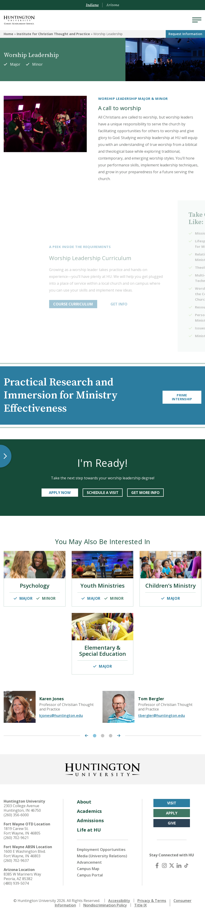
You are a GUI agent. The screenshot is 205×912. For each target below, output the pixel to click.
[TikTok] (186, 862)
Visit (171, 800)
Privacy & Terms (151, 897)
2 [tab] (102, 733)
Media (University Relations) (102, 853)
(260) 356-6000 (16, 812)
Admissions (90, 818)
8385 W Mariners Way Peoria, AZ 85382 (22, 873)
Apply (171, 810)
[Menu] (196, 20)
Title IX (140, 902)
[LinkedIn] (179, 862)
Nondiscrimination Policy (105, 902)
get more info (145, 492)
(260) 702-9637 (16, 857)
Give (172, 820)
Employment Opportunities (101, 846)
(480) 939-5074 (16, 880)
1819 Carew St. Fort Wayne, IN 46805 (22, 828)
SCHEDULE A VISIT (102, 492)
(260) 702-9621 (16, 834)
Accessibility (119, 897)
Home (8, 34)
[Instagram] (164, 862)
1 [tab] (94, 733)
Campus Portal (90, 872)
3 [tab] (110, 733)
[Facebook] (157, 862)
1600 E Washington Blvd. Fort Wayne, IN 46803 (25, 851)
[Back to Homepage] (102, 766)
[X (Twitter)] (171, 862)
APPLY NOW (60, 492)
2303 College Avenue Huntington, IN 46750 (22, 805)
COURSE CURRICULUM (103, 304)
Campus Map (88, 865)
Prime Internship (182, 395)
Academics (89, 808)
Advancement (89, 859)
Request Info (185, 34)
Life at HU (89, 827)
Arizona (112, 5)
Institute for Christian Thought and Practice (53, 34)
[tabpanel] (53, 704)
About (84, 799)
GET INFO (148, 304)
